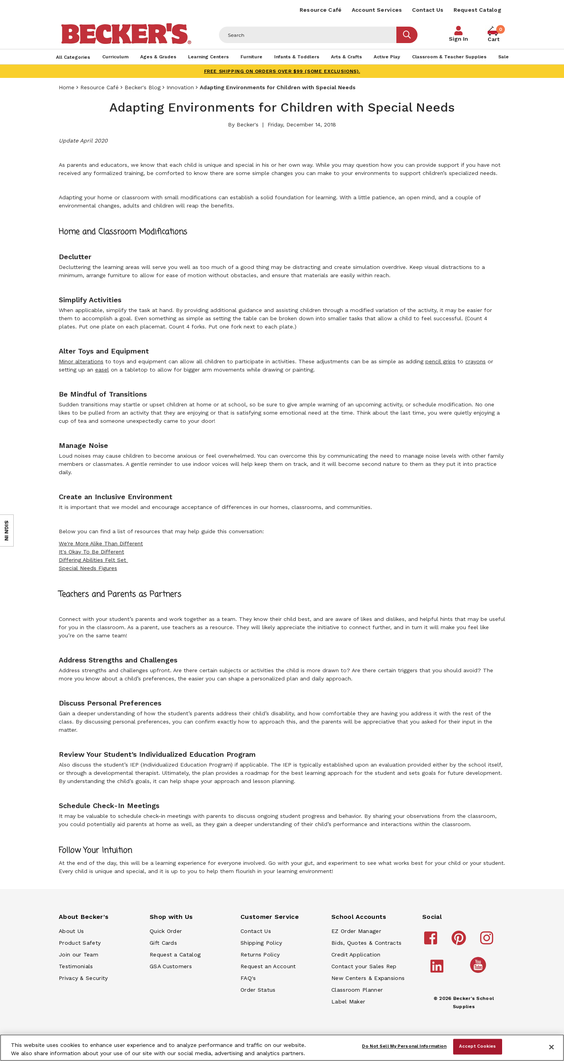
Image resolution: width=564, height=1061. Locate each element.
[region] (282, 1047)
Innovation (180, 87)
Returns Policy (260, 954)
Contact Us (428, 10)
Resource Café (321, 10)
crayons (475, 361)
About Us (71, 931)
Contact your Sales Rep (364, 966)
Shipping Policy (261, 943)
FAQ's (248, 978)
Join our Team (78, 954)
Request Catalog (478, 10)
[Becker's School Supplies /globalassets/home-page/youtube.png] (479, 972)
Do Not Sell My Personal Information (404, 1046)
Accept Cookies (477, 1046)
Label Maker (348, 1001)
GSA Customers (171, 966)
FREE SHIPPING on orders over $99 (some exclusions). (282, 71)
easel (102, 369)
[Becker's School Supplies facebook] (431, 941)
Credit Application (355, 954)
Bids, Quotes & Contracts (366, 943)
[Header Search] (308, 35)
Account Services (377, 10)
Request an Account (268, 966)
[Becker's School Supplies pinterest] (460, 941)
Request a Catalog (175, 954)
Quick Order (166, 931)
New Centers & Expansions (368, 978)
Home (66, 87)
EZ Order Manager (356, 931)
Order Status (258, 990)
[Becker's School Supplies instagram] (487, 941)
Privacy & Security (83, 978)
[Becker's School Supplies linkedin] (438, 970)
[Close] (551, 1047)
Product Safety (80, 943)
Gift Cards (163, 943)
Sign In (458, 39)
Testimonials (76, 966)
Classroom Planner (357, 990)
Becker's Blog (143, 87)
